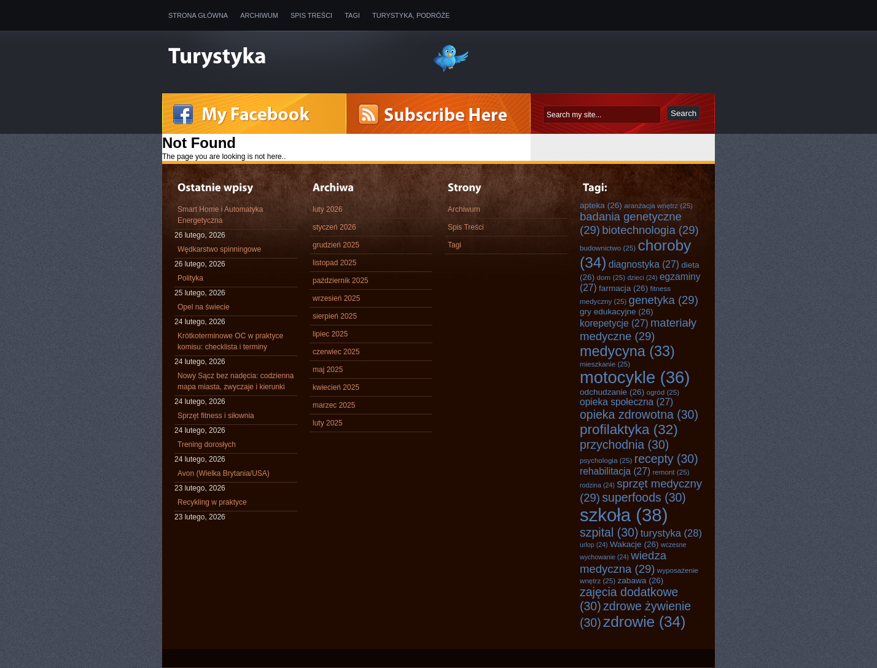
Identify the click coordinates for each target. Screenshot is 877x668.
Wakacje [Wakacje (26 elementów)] (634, 544)
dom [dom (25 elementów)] (611, 277)
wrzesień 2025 (336, 298)
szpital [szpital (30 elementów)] (609, 532)
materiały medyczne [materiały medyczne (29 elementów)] (638, 329)
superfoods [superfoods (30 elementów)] (644, 497)
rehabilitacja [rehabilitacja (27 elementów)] (615, 471)
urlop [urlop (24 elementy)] (594, 544)
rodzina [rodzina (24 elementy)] (597, 485)
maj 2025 (328, 369)
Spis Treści (311, 15)
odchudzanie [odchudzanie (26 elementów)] (612, 392)
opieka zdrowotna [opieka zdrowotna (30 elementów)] (639, 414)
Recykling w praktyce (212, 502)
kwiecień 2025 (336, 387)
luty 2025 (328, 423)
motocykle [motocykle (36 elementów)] (635, 377)
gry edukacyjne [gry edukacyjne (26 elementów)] (616, 311)
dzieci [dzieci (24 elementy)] (642, 277)
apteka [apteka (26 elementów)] (601, 205)
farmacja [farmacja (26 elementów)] (623, 288)
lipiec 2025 (330, 334)
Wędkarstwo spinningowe (219, 249)
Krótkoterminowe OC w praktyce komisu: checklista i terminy (230, 341)
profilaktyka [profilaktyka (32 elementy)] (629, 429)
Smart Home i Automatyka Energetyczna (220, 215)
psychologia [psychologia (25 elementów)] (606, 460)
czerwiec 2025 (336, 352)
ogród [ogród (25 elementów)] (663, 392)
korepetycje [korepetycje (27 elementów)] (614, 323)
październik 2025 (340, 280)
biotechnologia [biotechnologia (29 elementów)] (650, 229)
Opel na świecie (203, 307)
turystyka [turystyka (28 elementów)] (671, 533)
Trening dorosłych (206, 444)
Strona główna (198, 15)
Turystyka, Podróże (411, 15)
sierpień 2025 (335, 316)
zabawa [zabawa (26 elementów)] (641, 580)
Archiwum (259, 15)
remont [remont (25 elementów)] (670, 472)
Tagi (352, 15)
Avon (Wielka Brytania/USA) (223, 473)
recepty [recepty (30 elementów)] (666, 458)
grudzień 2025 (336, 245)
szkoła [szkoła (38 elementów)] (624, 515)
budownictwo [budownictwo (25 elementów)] (608, 248)
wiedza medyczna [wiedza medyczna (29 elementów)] (623, 562)
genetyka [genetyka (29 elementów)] (663, 299)
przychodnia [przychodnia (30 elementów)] (624, 444)
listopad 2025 (334, 262)
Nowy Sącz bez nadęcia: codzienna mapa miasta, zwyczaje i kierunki (235, 381)
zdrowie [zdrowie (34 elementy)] (644, 621)
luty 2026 (328, 209)
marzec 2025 (334, 405)
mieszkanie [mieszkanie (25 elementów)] (605, 364)
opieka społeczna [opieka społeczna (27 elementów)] (626, 402)
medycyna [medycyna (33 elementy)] (627, 351)
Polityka (190, 278)
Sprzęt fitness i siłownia (215, 415)
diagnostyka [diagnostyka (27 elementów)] (644, 264)
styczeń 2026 (334, 227)
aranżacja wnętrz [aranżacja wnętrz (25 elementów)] (658, 205)
